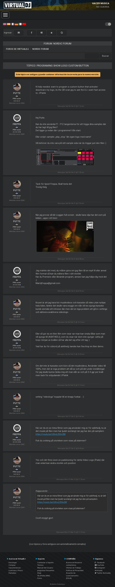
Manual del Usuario (45, 568)
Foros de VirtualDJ (17, 49)
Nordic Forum (40, 49)
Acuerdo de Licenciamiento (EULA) (72, 575)
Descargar (13, 563)
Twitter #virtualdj (103, 573)
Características (15, 568)
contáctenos (71, 565)
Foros (39, 578)
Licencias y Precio (16, 570)
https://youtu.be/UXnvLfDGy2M (50, 434)
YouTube (99, 565)
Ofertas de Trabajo (73, 568)
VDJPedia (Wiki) (43, 576)
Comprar (12, 565)
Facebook (100, 563)
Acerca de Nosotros (74, 563)
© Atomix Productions (57, 584)
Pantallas (12, 573)
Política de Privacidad (74, 570)
